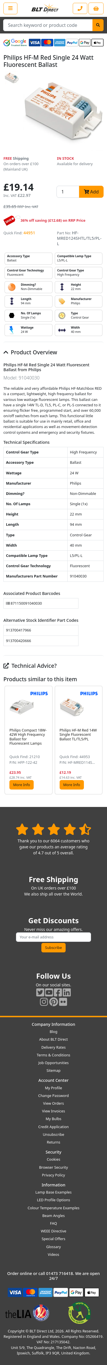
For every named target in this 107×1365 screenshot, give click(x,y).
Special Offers (53, 1238)
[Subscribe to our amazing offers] (53, 937)
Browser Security (53, 1167)
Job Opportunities (53, 1062)
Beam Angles (53, 1215)
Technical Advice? (30, 665)
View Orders (53, 1103)
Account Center (54, 1080)
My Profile (53, 1087)
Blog (53, 1031)
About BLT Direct (53, 1039)
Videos (53, 1254)
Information (53, 1185)
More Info (21, 784)
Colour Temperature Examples (54, 1207)
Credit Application (53, 1126)
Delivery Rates (53, 1047)
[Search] (98, 25)
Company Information (53, 1024)
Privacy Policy (53, 1175)
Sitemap (53, 1070)
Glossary (53, 1246)
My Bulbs (53, 1118)
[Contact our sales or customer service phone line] (80, 8)
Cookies (53, 1159)
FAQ (53, 1223)
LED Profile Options (53, 1199)
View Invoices (53, 1111)
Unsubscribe (53, 1134)
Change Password (53, 1095)
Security (53, 1152)
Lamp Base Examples (53, 1192)
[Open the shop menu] (10, 8)
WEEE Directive (53, 1231)
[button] (99, 740)
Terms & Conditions (53, 1055)
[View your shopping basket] (96, 8)
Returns (53, 1142)
